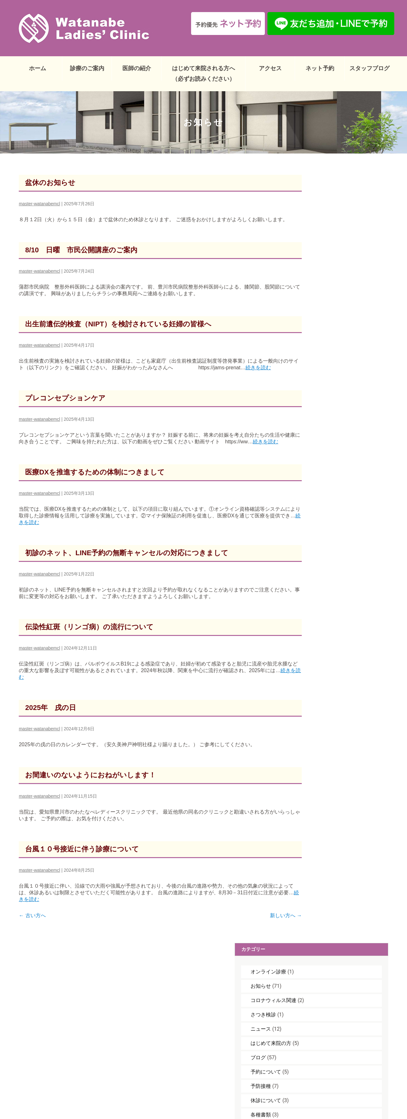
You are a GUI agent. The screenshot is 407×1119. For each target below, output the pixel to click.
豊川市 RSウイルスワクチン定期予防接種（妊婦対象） (340, 549)
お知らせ (322, 214)
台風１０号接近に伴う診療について (82, 864)
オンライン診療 (329, 200)
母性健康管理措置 (332, 414)
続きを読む (59, 456)
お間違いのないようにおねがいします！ (90, 790)
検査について (327, 400)
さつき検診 (324, 243)
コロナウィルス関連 (334, 228)
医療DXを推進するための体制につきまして (95, 487)
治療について (327, 429)
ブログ (319, 286)
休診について (327, 328)
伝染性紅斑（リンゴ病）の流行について (89, 641)
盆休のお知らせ (50, 177)
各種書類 (322, 343)
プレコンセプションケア (65, 406)
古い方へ (32, 930)
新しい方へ (261, 930)
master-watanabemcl (39, 198)
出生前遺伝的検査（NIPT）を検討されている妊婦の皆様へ (118, 325)
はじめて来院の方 (332, 271)
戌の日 (322, 386)
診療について (327, 457)
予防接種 (322, 314)
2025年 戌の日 (50, 722)
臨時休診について (332, 443)
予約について (327, 300)
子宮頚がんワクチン (334, 371)
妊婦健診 (322, 357)
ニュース (322, 257)
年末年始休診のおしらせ (340, 599)
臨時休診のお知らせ (334, 570)
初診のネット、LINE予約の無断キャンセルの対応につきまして (126, 567)
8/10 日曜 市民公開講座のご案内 (81, 251)
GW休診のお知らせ (333, 529)
